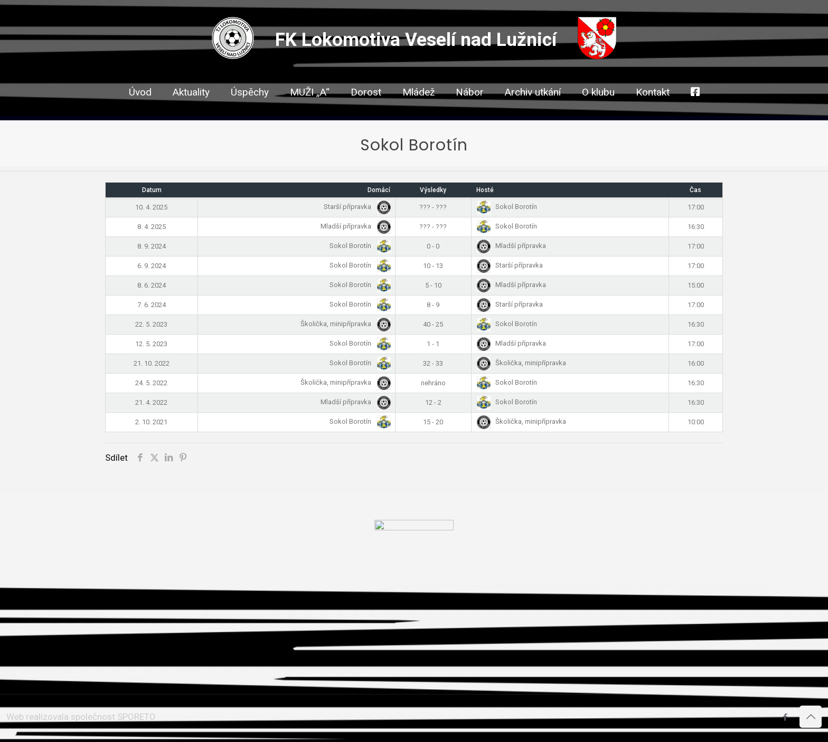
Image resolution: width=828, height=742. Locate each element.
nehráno (433, 383)
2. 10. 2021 (151, 422)
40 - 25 (433, 324)
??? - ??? (433, 207)
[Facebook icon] (785, 717)
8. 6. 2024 (151, 285)
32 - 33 (433, 363)
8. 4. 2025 (151, 227)
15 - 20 (433, 422)
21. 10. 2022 (152, 363)
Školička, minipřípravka (343, 324)
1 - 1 (433, 344)
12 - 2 (433, 402)
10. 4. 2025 (151, 207)
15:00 (696, 285)
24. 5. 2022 (151, 383)
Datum (152, 190)
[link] (366, 111)
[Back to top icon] (810, 717)
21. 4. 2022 (151, 402)
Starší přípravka (355, 207)
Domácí (379, 190)
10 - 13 (433, 266)
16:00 (696, 363)
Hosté (485, 190)
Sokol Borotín (507, 207)
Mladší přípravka (354, 226)
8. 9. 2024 (151, 246)
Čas (695, 190)
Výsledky (433, 190)
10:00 (696, 422)
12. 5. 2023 (151, 344)
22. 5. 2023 (151, 324)
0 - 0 (433, 246)
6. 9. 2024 (151, 266)
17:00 (696, 207)
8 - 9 (433, 305)
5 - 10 (433, 285)
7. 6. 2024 (151, 305)
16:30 (696, 227)
